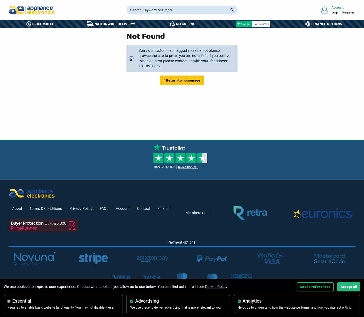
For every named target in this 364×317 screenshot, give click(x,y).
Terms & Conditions (45, 208)
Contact (143, 208)
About (17, 208)
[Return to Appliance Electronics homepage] (32, 10)
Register (348, 12)
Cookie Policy (216, 286)
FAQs (104, 208)
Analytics (252, 301)
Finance (163, 208)
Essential (21, 301)
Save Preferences (315, 287)
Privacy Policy (80, 208)
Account (123, 208)
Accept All (349, 287)
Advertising (147, 301)
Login (336, 12)
